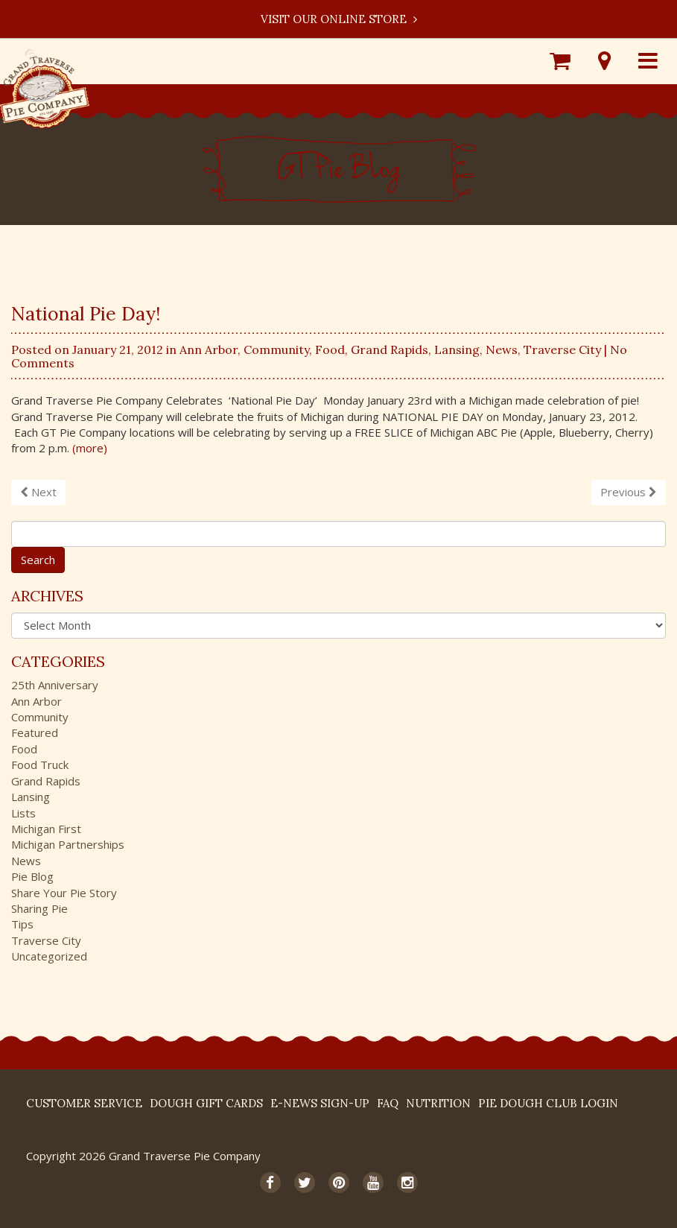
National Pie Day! (85, 314)
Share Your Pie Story (64, 892)
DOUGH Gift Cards (206, 1103)
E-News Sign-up (319, 1103)
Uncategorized (49, 956)
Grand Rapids (389, 349)
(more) (89, 447)
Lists (23, 813)
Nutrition (438, 1103)
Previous (628, 491)
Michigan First (46, 828)
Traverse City (562, 349)
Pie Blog (32, 876)
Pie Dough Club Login (548, 1103)
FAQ (387, 1103)
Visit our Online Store (339, 19)
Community (276, 349)
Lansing (457, 349)
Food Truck (40, 764)
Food (330, 349)
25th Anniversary (54, 684)
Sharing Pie (39, 908)
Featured (34, 732)
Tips (22, 924)
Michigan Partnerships (67, 844)
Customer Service (84, 1103)
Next (38, 491)
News (502, 349)
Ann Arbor (208, 349)
